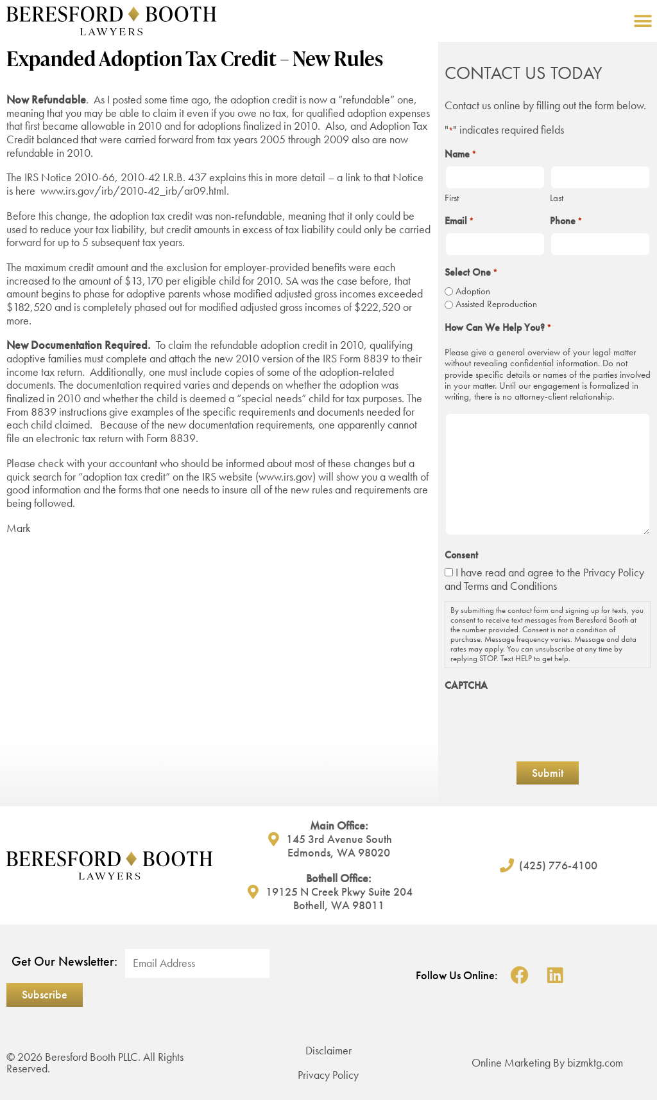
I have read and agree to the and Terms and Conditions (544, 579)
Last (556, 197)
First (452, 197)
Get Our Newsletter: (64, 961)
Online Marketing (511, 1062)
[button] (642, 20)
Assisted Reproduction (496, 304)
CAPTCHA (466, 685)
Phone (566, 221)
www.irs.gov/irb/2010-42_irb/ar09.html (133, 190)
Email (459, 221)
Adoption (473, 291)
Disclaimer (328, 1050)
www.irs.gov (285, 476)
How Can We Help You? (498, 327)
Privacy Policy (613, 572)
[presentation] (542, 722)
